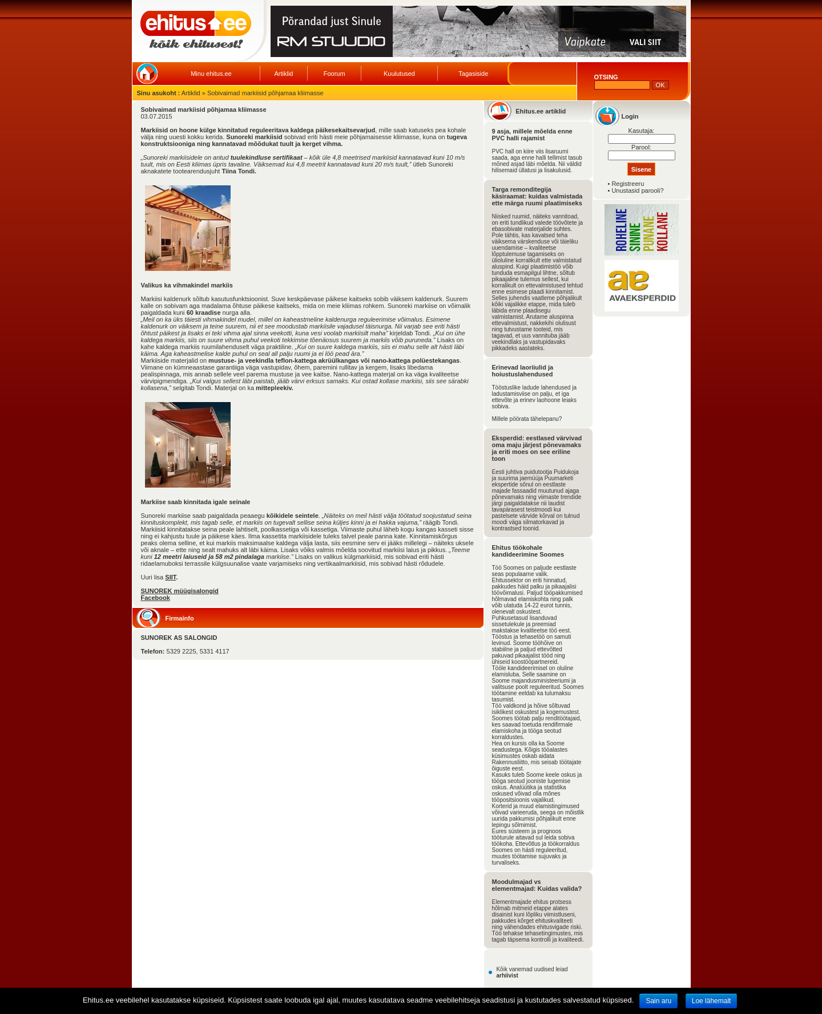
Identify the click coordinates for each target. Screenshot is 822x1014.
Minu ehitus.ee (211, 73)
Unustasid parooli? (637, 190)
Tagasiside (473, 73)
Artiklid (283, 73)
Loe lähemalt (711, 1001)
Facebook (155, 597)
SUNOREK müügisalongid (180, 590)
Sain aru (658, 1001)
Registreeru (627, 183)
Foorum (334, 73)
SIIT (170, 577)
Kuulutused (399, 73)
